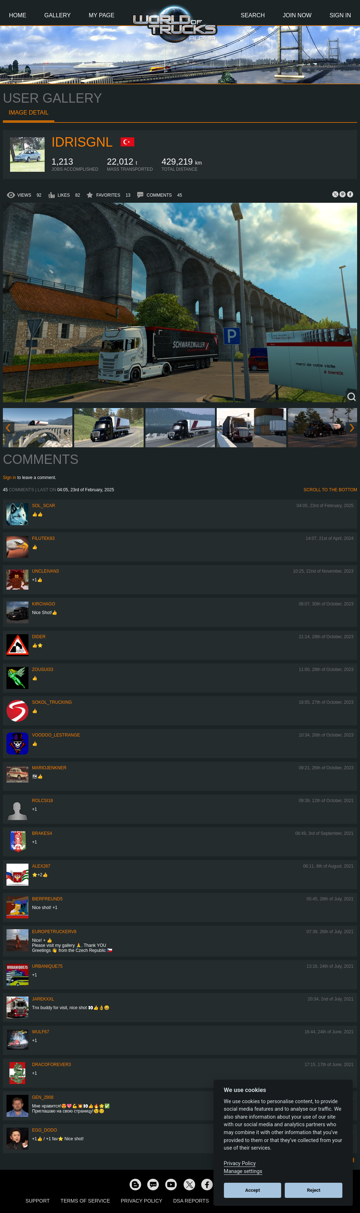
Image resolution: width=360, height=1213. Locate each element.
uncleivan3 (45, 571)
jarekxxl (43, 999)
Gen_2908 (42, 1097)
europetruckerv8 (54, 931)
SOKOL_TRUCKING (52, 702)
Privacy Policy (141, 1201)
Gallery (57, 15)
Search (253, 15)
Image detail (29, 112)
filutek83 (43, 538)
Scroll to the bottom (330, 489)
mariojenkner (49, 767)
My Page (101, 15)
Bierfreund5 (47, 898)
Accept (252, 1190)
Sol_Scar (43, 505)
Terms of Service (85, 1201)
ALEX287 (41, 866)
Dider (38, 636)
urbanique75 (47, 966)
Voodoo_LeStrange (56, 735)
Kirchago (43, 603)
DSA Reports (191, 1201)
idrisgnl (82, 142)
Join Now (297, 15)
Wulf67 (40, 1031)
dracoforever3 (51, 1064)
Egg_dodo (44, 1130)
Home (17, 15)
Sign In (340, 15)
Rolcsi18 (42, 800)
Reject (313, 1190)
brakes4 (42, 833)
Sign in (9, 477)
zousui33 (42, 669)
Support (38, 1201)
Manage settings (243, 1171)
